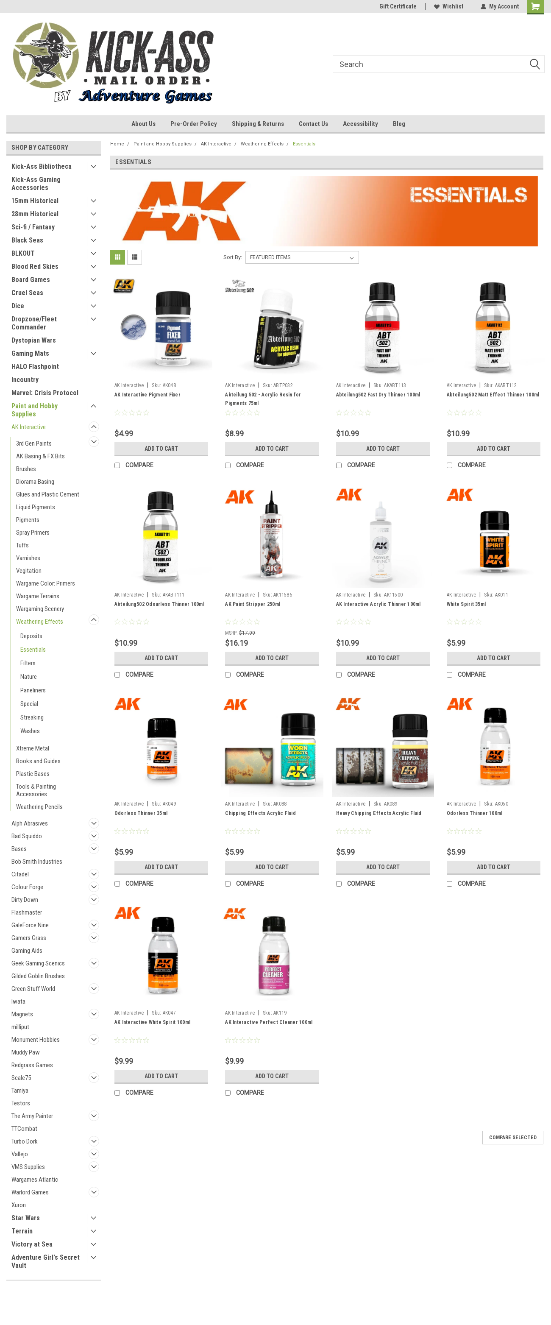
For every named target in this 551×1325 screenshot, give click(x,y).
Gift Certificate (398, 6)
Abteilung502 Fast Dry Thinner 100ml (378, 395)
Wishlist (448, 6)
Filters (28, 663)
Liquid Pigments (35, 507)
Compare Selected (513, 1138)
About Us (143, 124)
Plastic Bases (33, 774)
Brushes (26, 469)
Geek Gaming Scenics (38, 963)
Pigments (27, 520)
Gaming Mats (30, 353)
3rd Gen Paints (34, 443)
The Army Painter (32, 1116)
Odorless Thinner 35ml (140, 813)
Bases (19, 849)
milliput (20, 1027)
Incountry (25, 380)
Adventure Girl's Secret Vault (45, 1261)
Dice (17, 306)
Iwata (18, 1001)
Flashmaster (26, 912)
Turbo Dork (24, 1141)
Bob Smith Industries (36, 861)
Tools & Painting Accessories (36, 790)
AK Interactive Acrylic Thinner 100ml (378, 604)
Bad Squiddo (26, 836)
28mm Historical (34, 214)
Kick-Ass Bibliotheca (41, 166)
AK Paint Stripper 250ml (252, 604)
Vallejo (19, 1154)
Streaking (32, 717)
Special (29, 704)
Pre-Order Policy (193, 124)
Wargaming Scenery (40, 609)
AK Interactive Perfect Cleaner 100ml (268, 1022)
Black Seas (27, 240)
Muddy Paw (25, 1052)
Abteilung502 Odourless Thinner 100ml (159, 604)
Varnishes (28, 558)
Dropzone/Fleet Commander (34, 323)
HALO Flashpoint (35, 367)
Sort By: (232, 257)
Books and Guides (38, 761)
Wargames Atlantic (34, 1179)
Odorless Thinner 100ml (475, 813)
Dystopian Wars (33, 340)
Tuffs (22, 545)
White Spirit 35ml (466, 604)
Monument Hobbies (35, 1039)
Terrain (22, 1231)
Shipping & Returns (258, 124)
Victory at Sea (32, 1244)
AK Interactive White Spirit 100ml (152, 1022)
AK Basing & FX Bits (40, 456)
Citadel (20, 874)
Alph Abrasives (29, 823)
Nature (28, 677)
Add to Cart (161, 448)
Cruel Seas (27, 293)
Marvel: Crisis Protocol (44, 393)
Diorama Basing (35, 481)
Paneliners (33, 690)
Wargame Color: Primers (45, 583)
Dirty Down (24, 900)
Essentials (33, 649)
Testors (20, 1103)
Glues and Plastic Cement (47, 494)
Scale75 (21, 1078)
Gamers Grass (28, 938)
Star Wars (25, 1218)
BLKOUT (23, 253)
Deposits (31, 636)
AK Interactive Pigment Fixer (147, 395)
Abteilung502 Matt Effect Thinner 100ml (493, 395)
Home (117, 144)
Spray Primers (33, 532)
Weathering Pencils (39, 807)
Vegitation (29, 571)
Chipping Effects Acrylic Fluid (260, 813)
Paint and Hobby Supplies (34, 410)
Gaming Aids (26, 950)
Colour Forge (27, 887)
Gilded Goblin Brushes (38, 976)
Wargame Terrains (37, 596)
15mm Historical (34, 201)
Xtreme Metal (32, 748)
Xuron (18, 1205)
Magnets (22, 1014)
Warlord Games (30, 1192)
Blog (399, 124)
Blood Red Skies (34, 266)
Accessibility (360, 124)
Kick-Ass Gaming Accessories (36, 184)
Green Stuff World (33, 989)
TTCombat (24, 1129)
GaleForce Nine (30, 925)
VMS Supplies (28, 1167)
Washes (30, 731)
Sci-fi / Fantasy (33, 227)
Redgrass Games (32, 1065)
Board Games (30, 280)
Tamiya (19, 1090)
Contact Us (313, 124)
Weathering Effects (39, 621)
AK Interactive (28, 427)
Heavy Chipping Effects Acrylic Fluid (379, 813)
